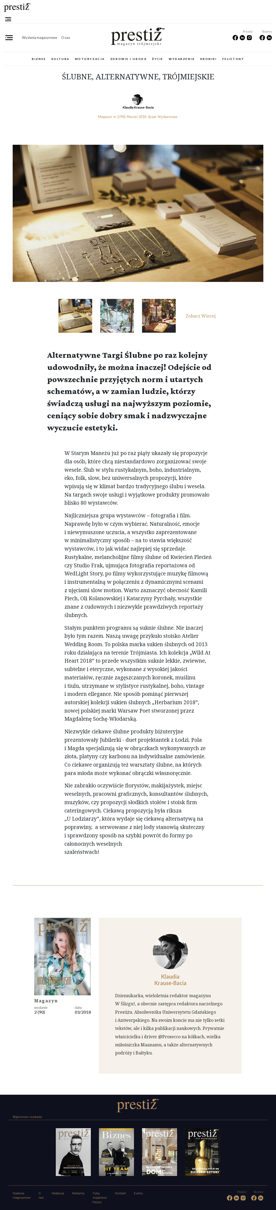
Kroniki (208, 58)
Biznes (39, 58)
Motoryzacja (90, 58)
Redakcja (58, 1193)
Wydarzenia (182, 58)
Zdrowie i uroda (128, 58)
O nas (65, 37)
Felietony (233, 58)
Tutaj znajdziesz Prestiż (99, 1198)
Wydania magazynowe (39, 37)
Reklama (78, 1193)
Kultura (60, 58)
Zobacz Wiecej (201, 316)
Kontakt (120, 1193)
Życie (157, 58)
